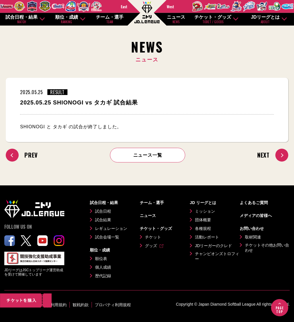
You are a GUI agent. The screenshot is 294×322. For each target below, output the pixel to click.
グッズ (151, 245)
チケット (153, 237)
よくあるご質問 (254, 202)
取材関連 (253, 237)
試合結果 (103, 220)
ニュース (176, 19)
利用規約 (59, 304)
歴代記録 (103, 275)
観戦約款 (81, 304)
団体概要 (203, 220)
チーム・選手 (109, 19)
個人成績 (103, 267)
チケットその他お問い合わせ (267, 248)
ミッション (205, 211)
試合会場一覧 (107, 237)
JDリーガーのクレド (213, 245)
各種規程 (203, 228)
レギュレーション (111, 228)
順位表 (101, 258)
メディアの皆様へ (256, 215)
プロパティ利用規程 (113, 304)
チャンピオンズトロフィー (217, 256)
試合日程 (103, 211)
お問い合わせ (252, 228)
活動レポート (207, 237)
